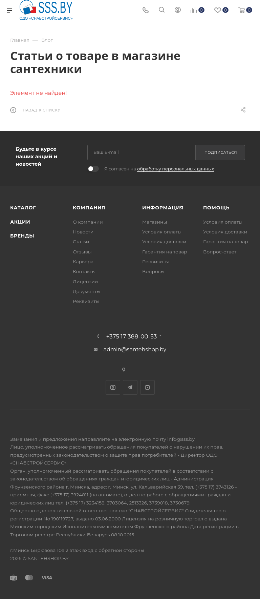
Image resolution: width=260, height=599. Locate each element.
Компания (89, 207)
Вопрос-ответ (219, 251)
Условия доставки (164, 241)
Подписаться (220, 152)
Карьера (83, 261)
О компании (88, 222)
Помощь (216, 207)
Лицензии (85, 281)
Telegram (130, 387)
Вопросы (153, 271)
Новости (83, 231)
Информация (163, 207)
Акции (20, 222)
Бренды (22, 236)
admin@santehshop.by (135, 349)
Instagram (113, 387)
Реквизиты (86, 301)
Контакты (84, 271)
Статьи (81, 241)
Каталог (23, 207)
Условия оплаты (161, 231)
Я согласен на (159, 168)
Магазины (154, 222)
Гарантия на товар (164, 251)
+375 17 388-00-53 (131, 336)
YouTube (147, 387)
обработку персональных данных (175, 168)
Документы (86, 291)
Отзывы (82, 251)
